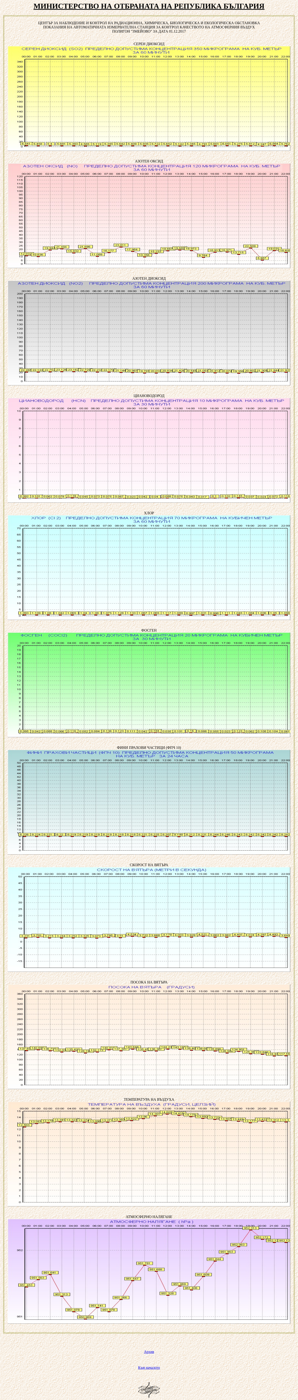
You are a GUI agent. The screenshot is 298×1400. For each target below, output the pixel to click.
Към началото (149, 1368)
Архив (149, 1352)
